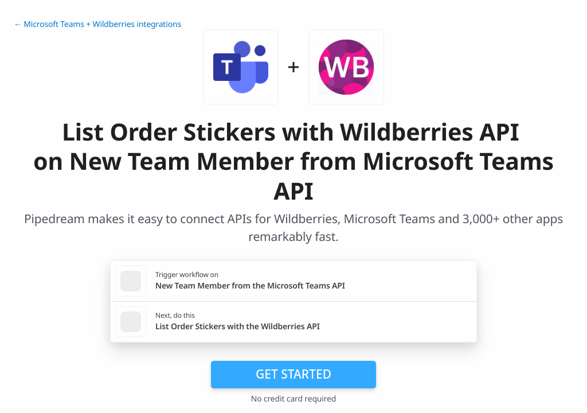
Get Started (293, 374)
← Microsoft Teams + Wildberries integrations (97, 24)
